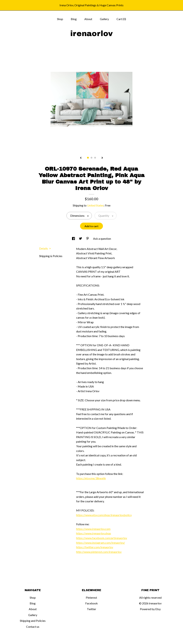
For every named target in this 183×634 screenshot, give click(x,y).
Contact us (32, 626)
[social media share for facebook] (73, 238)
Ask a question (102, 238)
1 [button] (88, 158)
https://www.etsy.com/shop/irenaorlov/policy (104, 515)
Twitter (91, 609)
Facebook (91, 603)
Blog (74, 19)
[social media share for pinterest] (88, 238)
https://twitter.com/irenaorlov (94, 547)
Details (45, 248)
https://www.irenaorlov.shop (93, 533)
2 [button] (91, 158)
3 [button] (95, 158)
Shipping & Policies (50, 256)
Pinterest (91, 597)
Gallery (104, 19)
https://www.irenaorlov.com (93, 528)
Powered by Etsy (150, 609)
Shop (60, 19)
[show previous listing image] (81, 158)
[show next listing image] (102, 158)
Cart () (121, 19)
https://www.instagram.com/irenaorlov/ (100, 542)
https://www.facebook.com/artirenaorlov (101, 538)
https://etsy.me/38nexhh (91, 478)
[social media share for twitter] (81, 238)
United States (95, 205)
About (88, 19)
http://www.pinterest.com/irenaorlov (99, 551)
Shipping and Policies (33, 620)
